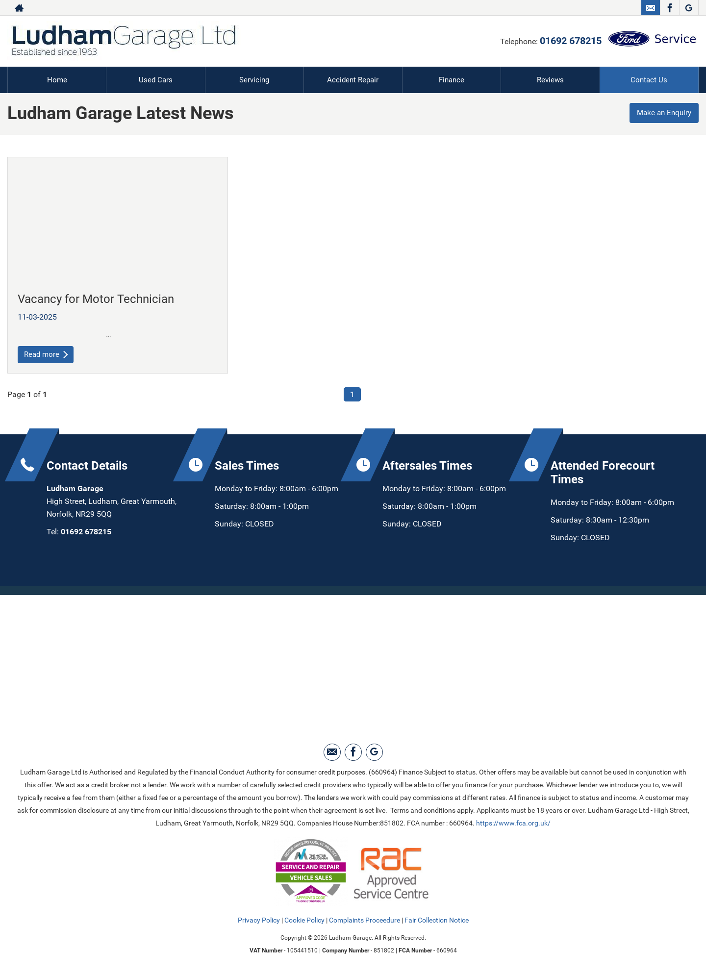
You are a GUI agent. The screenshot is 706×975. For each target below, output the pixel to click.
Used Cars (155, 79)
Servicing (254, 79)
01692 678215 (571, 41)
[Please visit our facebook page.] (669, 8)
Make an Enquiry (662, 113)
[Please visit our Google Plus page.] (688, 8)
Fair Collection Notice (436, 921)
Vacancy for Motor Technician (96, 298)
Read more (47, 354)
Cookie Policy (304, 921)
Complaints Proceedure (364, 921)
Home (57, 79)
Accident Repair (353, 79)
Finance (451, 79)
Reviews (550, 79)
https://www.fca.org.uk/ (513, 823)
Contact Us (649, 79)
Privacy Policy (259, 921)
